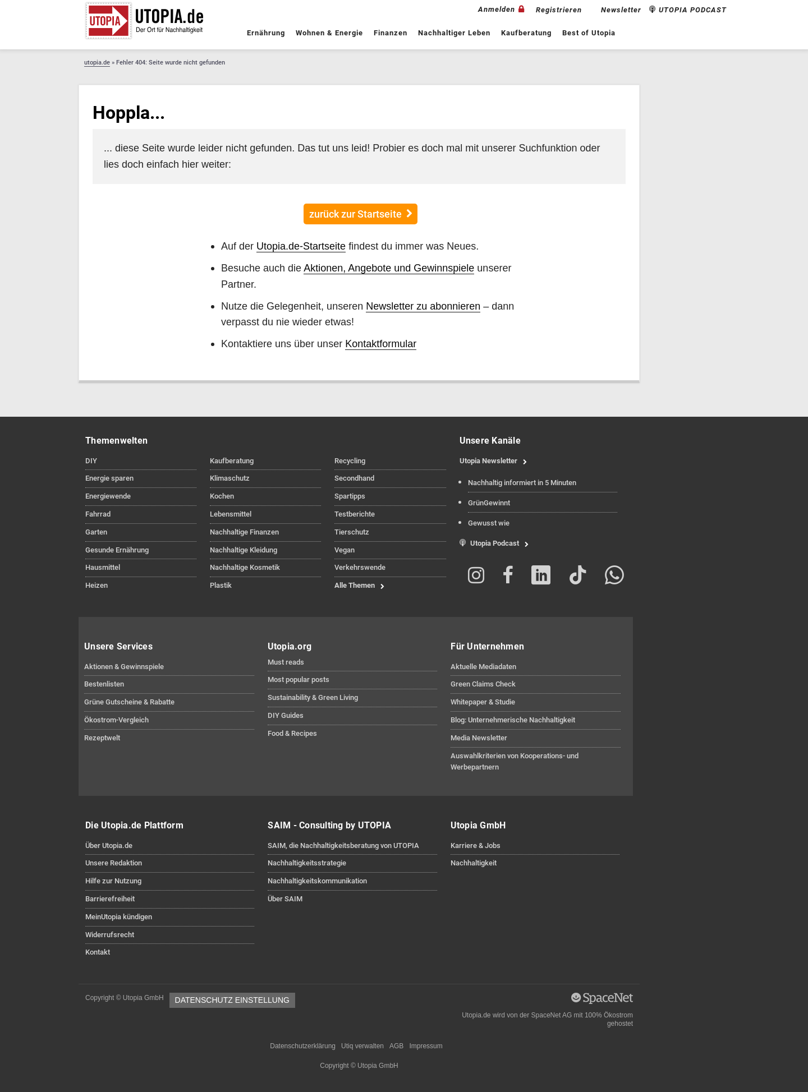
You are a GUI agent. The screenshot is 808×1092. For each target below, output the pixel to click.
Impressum (425, 1046)
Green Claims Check (483, 684)
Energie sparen (109, 478)
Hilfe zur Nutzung (113, 881)
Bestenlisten (104, 684)
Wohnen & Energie (329, 33)
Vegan (344, 550)
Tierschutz (351, 532)
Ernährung (266, 33)
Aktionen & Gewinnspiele (124, 666)
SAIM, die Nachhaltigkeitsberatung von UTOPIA (343, 845)
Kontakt (97, 952)
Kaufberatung (526, 33)
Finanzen (390, 33)
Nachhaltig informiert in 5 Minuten (522, 482)
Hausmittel (102, 567)
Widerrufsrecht (109, 934)
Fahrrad (98, 514)
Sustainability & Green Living (313, 697)
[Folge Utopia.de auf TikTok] (577, 577)
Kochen (222, 496)
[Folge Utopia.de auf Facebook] (507, 577)
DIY (91, 461)
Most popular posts (298, 679)
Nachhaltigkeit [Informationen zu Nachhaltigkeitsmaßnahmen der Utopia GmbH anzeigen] (474, 863)
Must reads (286, 662)
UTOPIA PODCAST (688, 10)
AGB (396, 1046)
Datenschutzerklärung (303, 1046)
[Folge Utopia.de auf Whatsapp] (614, 577)
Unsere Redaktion (113, 863)
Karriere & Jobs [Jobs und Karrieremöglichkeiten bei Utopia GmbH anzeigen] (476, 845)
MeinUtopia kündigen (118, 917)
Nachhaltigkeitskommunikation (317, 881)
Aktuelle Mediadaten (483, 666)
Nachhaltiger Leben (454, 33)
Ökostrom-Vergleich (116, 720)
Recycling (349, 461)
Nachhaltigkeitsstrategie (307, 863)
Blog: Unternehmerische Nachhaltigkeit (513, 720)
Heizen (96, 585)
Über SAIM (285, 899)
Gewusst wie (488, 523)
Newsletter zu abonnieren (423, 306)
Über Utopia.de (108, 845)
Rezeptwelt (102, 738)
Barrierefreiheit (110, 899)
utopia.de (97, 62)
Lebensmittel (230, 514)
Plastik (221, 585)
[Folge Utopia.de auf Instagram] (477, 577)
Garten (96, 532)
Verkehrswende (359, 567)
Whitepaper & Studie (483, 702)
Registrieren (559, 10)
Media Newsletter (479, 738)
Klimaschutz (230, 478)
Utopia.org (290, 646)
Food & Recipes (292, 733)
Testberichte (354, 514)
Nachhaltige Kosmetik (245, 567)
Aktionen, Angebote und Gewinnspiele (389, 268)
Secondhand (354, 478)
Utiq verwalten (362, 1046)
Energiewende (108, 496)
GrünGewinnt (489, 503)
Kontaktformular (380, 343)
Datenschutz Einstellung (232, 1000)
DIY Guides (286, 715)
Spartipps (349, 496)
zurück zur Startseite (355, 214)
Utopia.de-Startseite (301, 246)
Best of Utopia (589, 33)
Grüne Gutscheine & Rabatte (129, 702)
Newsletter (621, 10)
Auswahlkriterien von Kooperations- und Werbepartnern (515, 762)
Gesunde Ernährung (117, 550)
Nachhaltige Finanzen (244, 532)
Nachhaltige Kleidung (243, 550)
